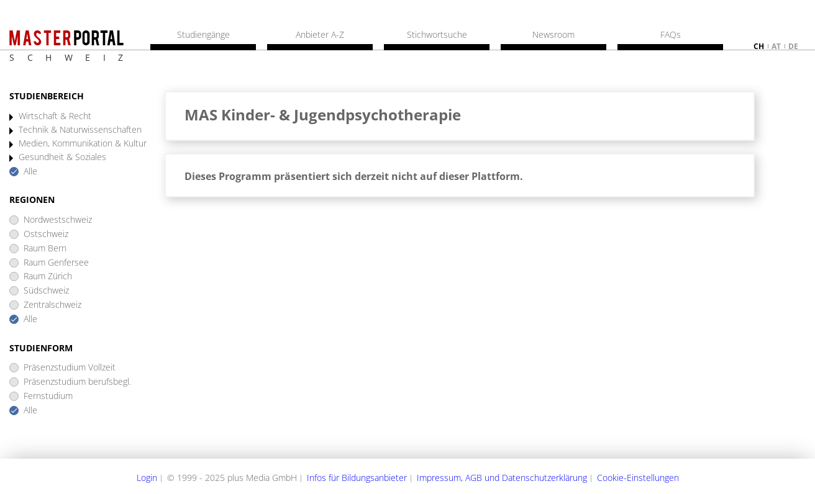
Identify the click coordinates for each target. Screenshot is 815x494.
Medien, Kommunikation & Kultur (83, 143)
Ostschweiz (46, 234)
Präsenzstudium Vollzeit (70, 367)
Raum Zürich (48, 276)
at (776, 46)
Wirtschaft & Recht (55, 116)
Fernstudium (48, 396)
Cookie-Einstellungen (638, 477)
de (793, 46)
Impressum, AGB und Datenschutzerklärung (502, 477)
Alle (30, 171)
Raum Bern (45, 248)
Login (147, 477)
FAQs (670, 34)
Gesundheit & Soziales (62, 157)
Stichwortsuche (437, 34)
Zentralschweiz (52, 305)
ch (759, 46)
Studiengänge (203, 34)
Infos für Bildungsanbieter (357, 477)
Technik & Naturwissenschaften (80, 130)
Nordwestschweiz (58, 220)
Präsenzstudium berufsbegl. (77, 382)
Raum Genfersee (56, 263)
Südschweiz (46, 290)
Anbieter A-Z (320, 34)
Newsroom (553, 34)
